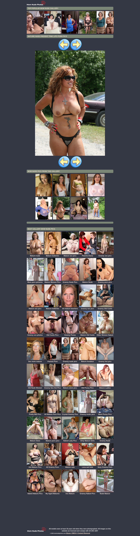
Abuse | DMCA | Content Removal (78, 533)
